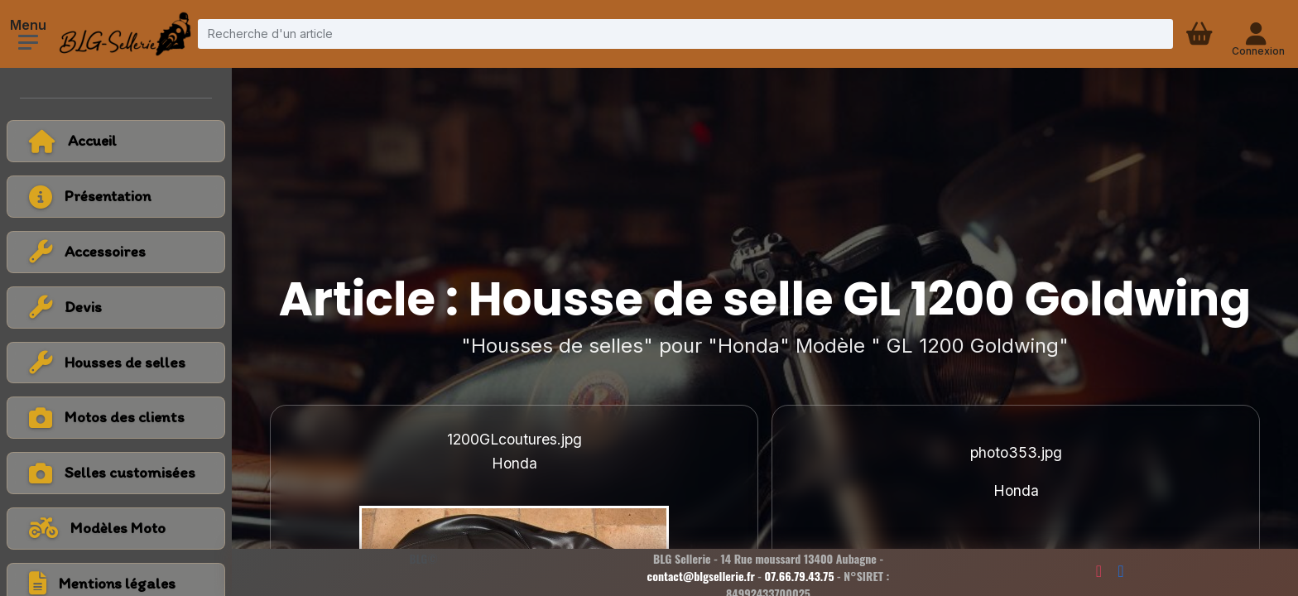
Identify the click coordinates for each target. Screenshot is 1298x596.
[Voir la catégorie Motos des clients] (116, 418)
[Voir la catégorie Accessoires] (116, 252)
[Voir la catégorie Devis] (116, 307)
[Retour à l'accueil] (116, 141)
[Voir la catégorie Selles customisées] (116, 473)
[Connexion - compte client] (1258, 33)
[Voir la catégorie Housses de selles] (116, 363)
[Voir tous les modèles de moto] (116, 528)
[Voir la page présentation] (116, 196)
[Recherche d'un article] (685, 33)
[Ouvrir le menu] (28, 42)
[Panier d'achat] (1201, 33)
